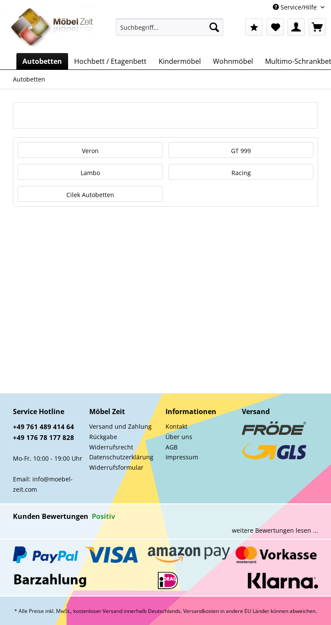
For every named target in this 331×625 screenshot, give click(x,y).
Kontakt (176, 426)
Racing (241, 173)
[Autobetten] (42, 61)
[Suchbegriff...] (170, 27)
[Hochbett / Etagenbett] (110, 61)
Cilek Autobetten (90, 195)
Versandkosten (201, 611)
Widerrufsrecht (111, 447)
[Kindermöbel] (180, 61)
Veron (90, 151)
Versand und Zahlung (120, 426)
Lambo (90, 173)
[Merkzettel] (275, 27)
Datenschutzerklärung (121, 457)
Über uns (179, 437)
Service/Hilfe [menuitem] (296, 7)
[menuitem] (170, 31)
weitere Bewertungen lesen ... (275, 530)
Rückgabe (103, 437)
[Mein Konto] (296, 27)
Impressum (182, 457)
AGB (172, 447)
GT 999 (241, 151)
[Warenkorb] (317, 27)
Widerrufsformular (116, 467)
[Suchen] (214, 27)
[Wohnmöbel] (233, 61)
